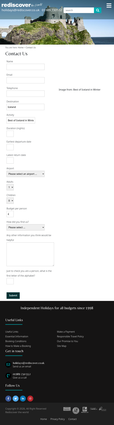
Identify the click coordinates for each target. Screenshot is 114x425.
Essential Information (16, 336)
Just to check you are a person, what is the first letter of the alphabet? (29, 273)
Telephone (12, 88)
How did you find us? (18, 221)
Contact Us (31, 47)
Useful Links (11, 331)
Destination (13, 101)
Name (10, 61)
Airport (10, 168)
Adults (10, 181)
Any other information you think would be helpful (29, 238)
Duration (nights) (16, 128)
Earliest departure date (19, 141)
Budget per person (17, 208)
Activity (10, 115)
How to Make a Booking (18, 346)
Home (21, 47)
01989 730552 (52, 10)
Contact (72, 419)
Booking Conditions (15, 341)
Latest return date (16, 155)
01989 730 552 (22, 374)
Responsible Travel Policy (70, 336)
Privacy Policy (57, 419)
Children (11, 195)
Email (9, 74)
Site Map (61, 346)
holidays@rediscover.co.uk (20, 10)
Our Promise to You (67, 341)
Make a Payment (66, 331)
